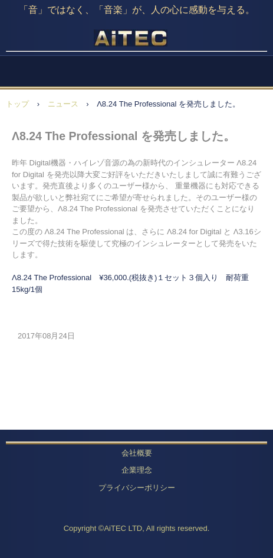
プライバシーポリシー (136, 487)
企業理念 (136, 470)
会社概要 (136, 453)
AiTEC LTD (136, 40)
